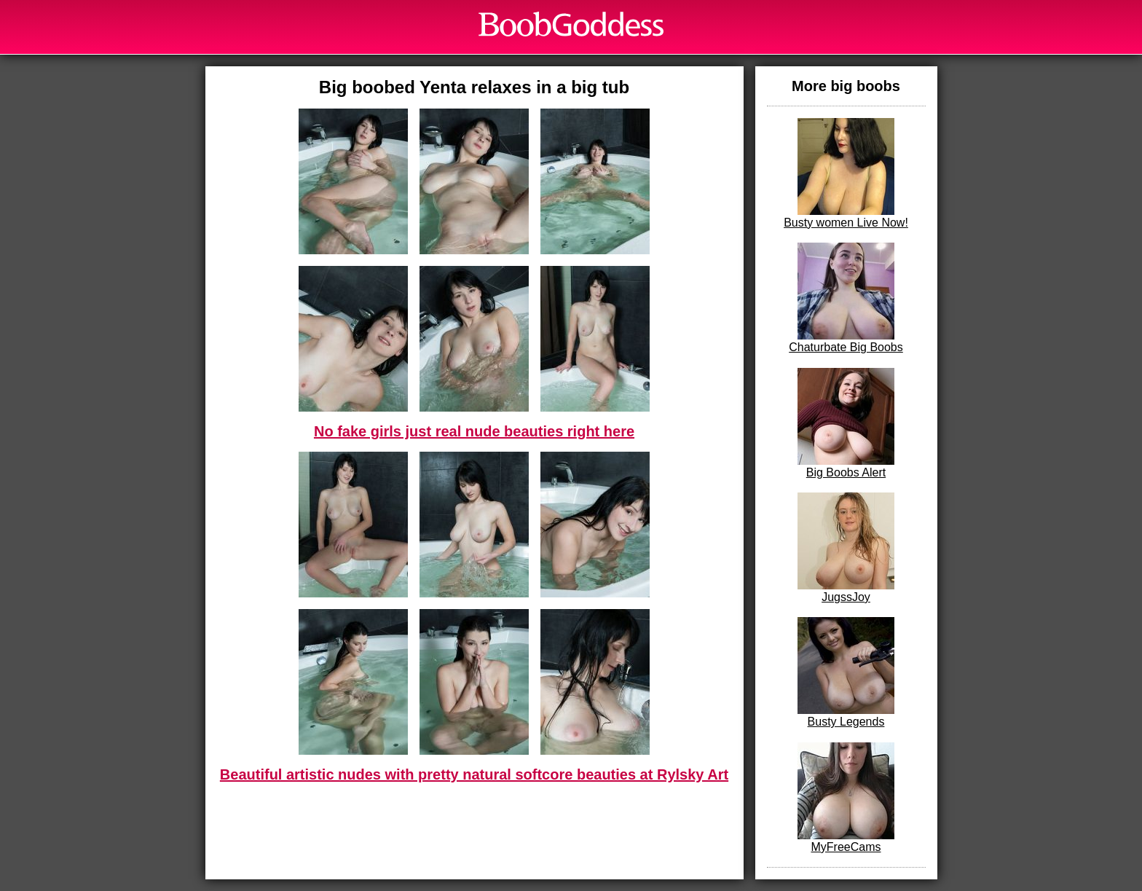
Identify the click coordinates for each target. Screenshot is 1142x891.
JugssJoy (846, 547)
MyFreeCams (846, 797)
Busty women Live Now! (846, 173)
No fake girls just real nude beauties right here (474, 431)
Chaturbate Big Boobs (846, 298)
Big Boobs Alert (846, 423)
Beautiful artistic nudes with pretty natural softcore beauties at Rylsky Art (474, 774)
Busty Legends (846, 672)
